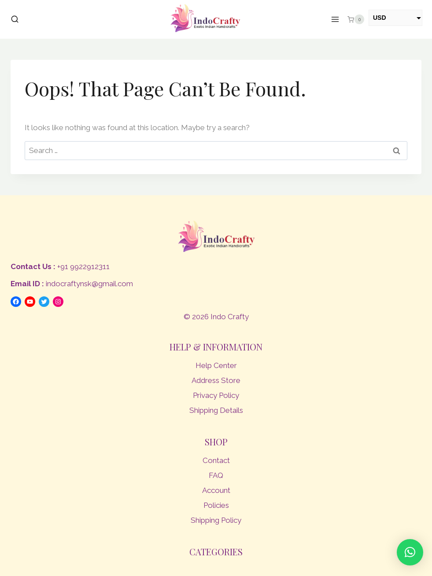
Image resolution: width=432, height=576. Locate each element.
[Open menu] (335, 19)
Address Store (216, 380)
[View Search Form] (15, 19)
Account (216, 490)
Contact (216, 460)
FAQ (216, 475)
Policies (216, 505)
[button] (410, 552)
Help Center (216, 365)
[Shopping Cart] (355, 19)
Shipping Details (216, 410)
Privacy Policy (216, 395)
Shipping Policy (216, 520)
